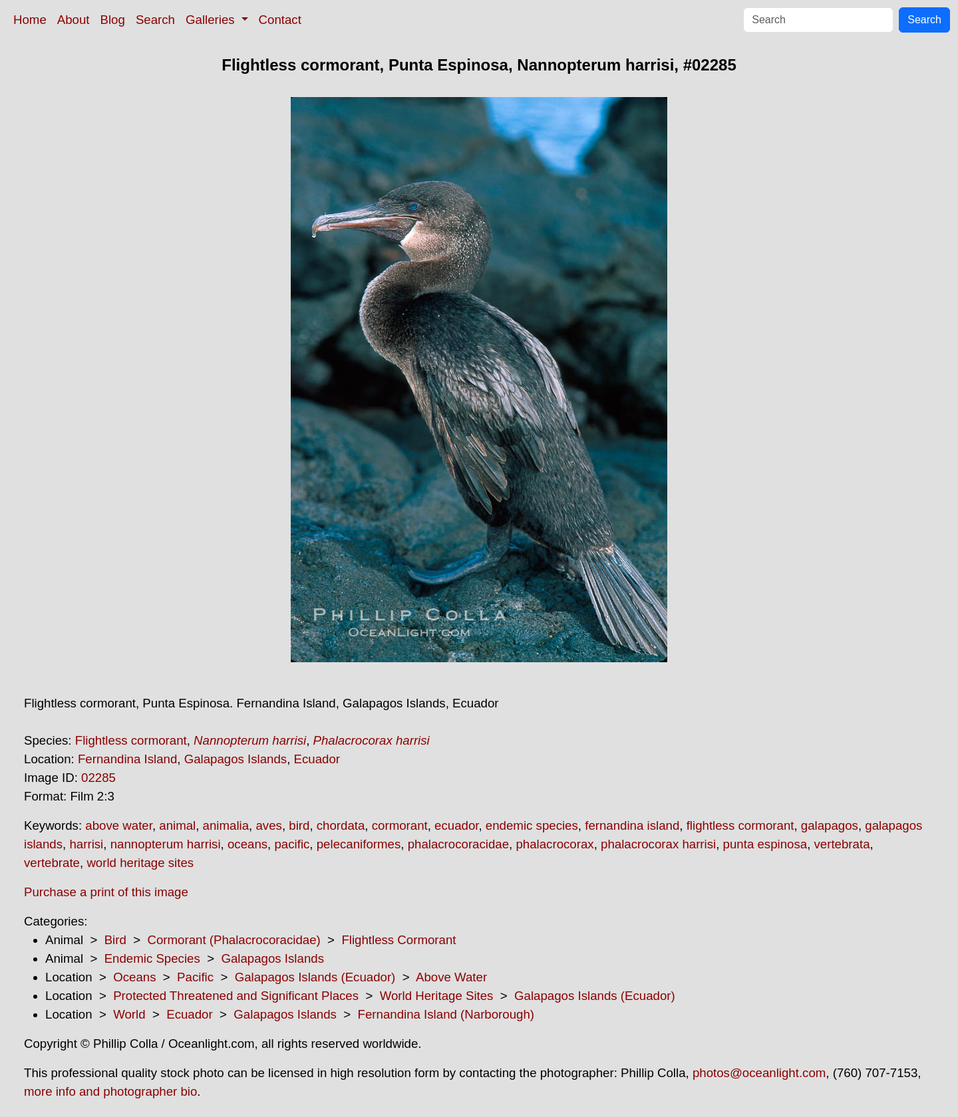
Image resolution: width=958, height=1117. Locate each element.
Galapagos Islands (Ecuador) (315, 977)
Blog (112, 20)
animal (177, 825)
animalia (226, 825)
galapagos (829, 825)
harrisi (86, 844)
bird (299, 825)
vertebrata (842, 844)
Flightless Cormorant (398, 940)
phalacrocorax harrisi (658, 844)
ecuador (456, 825)
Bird (115, 940)
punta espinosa (765, 844)
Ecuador (317, 759)
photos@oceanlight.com (759, 1073)
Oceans (134, 977)
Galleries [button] (212, 20)
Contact (280, 20)
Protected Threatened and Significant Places (236, 996)
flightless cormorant (740, 825)
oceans (247, 844)
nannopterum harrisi (165, 844)
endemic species (532, 825)
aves (268, 825)
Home (30, 20)
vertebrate (52, 863)
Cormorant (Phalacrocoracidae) (233, 940)
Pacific (195, 977)
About (73, 20)
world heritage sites (140, 863)
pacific (291, 844)
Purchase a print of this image (106, 892)
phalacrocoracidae (458, 844)
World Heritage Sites (437, 996)
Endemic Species (152, 958)
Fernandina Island (127, 759)
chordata (341, 825)
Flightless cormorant (131, 740)
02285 (98, 778)
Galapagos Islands (235, 759)
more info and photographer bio (110, 1091)
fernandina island (632, 825)
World (129, 1014)
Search (155, 20)
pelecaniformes (359, 844)
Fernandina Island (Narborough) (446, 1014)
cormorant (400, 825)
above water (118, 825)
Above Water (451, 977)
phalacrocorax (554, 844)
